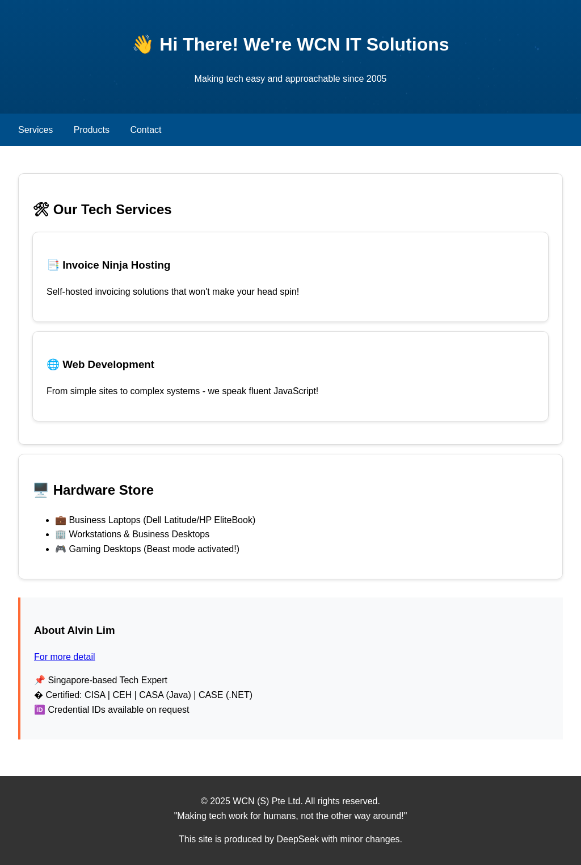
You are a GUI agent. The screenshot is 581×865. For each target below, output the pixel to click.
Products (92, 130)
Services (35, 130)
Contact (145, 130)
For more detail (64, 657)
